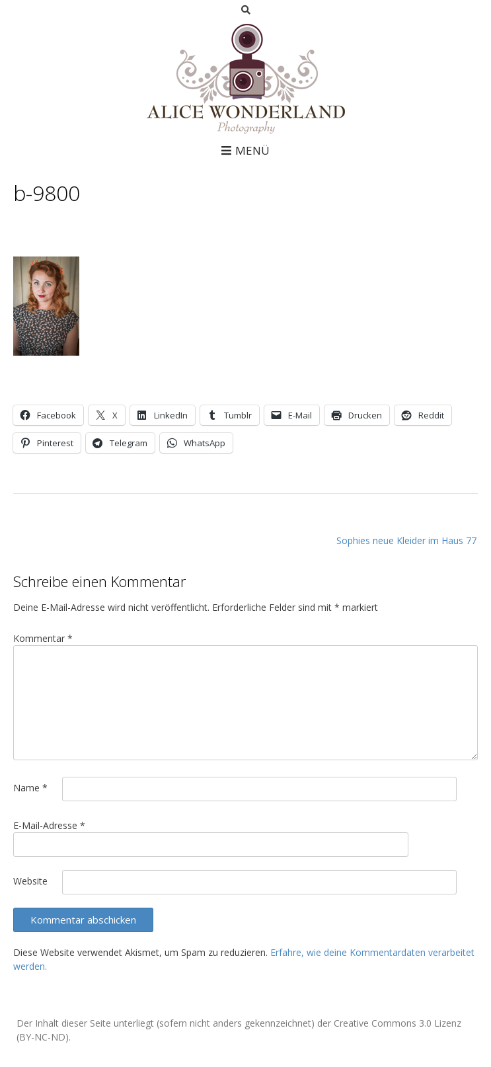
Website (30, 881)
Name (30, 787)
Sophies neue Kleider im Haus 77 (406, 540)
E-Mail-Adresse (49, 825)
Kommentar (43, 638)
